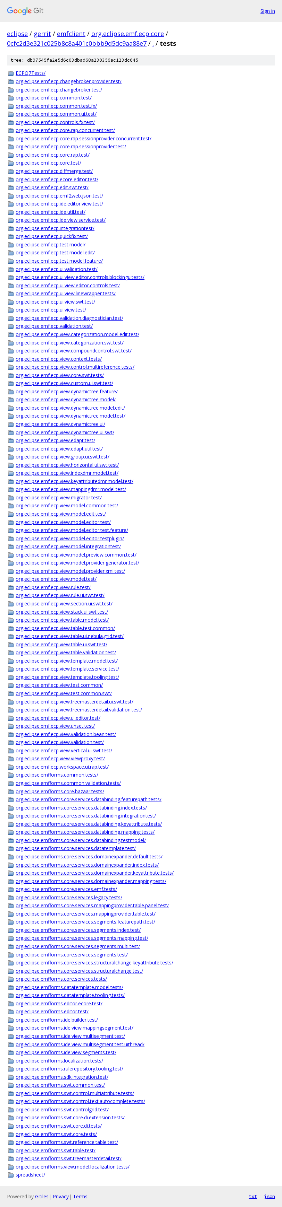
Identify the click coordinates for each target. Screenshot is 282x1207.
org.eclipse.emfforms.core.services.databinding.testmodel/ (81, 840)
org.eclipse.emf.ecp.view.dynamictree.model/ (66, 399)
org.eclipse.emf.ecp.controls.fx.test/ (55, 122)
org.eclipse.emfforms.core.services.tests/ (61, 979)
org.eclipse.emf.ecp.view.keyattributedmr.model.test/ (74, 481)
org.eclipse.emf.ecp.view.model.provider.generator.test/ (77, 562)
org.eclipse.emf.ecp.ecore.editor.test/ (57, 179)
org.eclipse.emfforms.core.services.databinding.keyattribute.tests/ (89, 824)
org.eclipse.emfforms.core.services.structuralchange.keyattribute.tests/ (94, 962)
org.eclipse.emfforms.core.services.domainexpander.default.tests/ (89, 856)
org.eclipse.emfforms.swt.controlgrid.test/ (62, 1109)
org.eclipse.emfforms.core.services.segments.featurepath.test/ (85, 921)
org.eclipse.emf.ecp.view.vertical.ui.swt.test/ (64, 750)
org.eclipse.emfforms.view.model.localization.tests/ (73, 1166)
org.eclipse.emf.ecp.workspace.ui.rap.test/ (62, 766)
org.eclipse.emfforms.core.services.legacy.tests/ (69, 897)
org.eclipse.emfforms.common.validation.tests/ (68, 783)
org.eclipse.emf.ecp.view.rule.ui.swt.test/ (60, 595)
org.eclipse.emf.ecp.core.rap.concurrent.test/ (65, 130)
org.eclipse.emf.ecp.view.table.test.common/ (65, 628)
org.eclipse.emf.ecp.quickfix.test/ (52, 236)
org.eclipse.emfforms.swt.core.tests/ (56, 1134)
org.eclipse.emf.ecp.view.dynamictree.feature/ (67, 391)
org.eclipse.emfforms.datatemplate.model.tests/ (69, 987)
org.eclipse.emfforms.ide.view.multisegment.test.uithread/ (80, 1044)
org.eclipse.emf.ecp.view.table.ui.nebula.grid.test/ (70, 636)
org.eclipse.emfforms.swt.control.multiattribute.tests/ (75, 1093)
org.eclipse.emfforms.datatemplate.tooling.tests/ (70, 995)
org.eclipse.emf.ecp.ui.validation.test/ (57, 269)
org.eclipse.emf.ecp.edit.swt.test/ (52, 187)
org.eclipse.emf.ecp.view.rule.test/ (53, 587)
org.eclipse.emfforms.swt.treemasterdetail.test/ (69, 1158)
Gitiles (42, 1196)
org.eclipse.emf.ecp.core (127, 33)
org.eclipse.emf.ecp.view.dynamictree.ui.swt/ (65, 432)
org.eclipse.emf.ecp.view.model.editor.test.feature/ (72, 530)
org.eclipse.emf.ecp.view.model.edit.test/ (61, 513)
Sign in (267, 11)
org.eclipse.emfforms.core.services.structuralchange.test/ (79, 971)
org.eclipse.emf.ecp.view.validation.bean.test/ (66, 734)
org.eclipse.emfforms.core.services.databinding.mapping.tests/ (85, 832)
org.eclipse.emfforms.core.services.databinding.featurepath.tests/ (88, 799)
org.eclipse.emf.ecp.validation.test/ (54, 326)
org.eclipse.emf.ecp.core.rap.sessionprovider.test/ (71, 146)
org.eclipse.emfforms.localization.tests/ (59, 1060)
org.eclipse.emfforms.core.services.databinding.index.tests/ (81, 807)
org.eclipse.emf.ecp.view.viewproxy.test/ (60, 758)
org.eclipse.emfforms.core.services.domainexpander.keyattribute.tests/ (95, 872)
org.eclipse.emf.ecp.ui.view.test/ (51, 309)
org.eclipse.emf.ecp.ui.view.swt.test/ (55, 301)
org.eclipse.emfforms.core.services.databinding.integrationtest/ (86, 815)
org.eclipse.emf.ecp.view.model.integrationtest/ (68, 546)
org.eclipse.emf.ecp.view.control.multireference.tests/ (75, 367)
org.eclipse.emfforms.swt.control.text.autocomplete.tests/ (80, 1101)
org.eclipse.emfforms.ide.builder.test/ (57, 1019)
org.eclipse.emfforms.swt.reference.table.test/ (67, 1142)
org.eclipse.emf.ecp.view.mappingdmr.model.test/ (71, 489)
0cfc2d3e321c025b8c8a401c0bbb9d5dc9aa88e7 (77, 43)
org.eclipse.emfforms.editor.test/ (52, 1011)
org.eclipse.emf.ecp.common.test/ (54, 97)
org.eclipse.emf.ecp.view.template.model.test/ (67, 660)
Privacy (61, 1196)
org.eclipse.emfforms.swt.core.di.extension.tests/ (70, 1117)
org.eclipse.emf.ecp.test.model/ (50, 244)
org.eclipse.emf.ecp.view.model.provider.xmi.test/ (70, 571)
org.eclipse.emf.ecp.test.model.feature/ (59, 260)
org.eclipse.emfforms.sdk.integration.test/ (62, 1077)
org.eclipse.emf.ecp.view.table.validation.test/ (66, 652)
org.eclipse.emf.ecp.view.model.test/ (56, 579)
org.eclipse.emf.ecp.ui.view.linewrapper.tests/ (66, 293)
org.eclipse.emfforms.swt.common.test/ (60, 1085)
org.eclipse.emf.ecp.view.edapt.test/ (55, 440)
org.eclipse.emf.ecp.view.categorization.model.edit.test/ (77, 334)
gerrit (42, 33)
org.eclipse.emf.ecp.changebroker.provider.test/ (69, 81)
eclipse (17, 33)
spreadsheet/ (30, 1174)
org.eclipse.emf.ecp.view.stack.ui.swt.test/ (62, 612)
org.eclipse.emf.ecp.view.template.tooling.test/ (67, 677)
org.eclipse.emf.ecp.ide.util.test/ (50, 212)
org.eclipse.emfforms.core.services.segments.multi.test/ (78, 946)
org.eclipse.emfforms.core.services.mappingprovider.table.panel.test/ (92, 905)
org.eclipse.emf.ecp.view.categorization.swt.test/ (70, 342)
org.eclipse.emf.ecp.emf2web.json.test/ (59, 195)
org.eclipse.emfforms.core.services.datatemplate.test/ (76, 848)
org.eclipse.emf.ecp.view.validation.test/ (60, 742)
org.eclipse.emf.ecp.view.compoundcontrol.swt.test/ (74, 350)
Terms (80, 1196)
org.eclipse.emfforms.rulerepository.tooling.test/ (69, 1068)
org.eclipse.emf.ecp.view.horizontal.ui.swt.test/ (67, 465)
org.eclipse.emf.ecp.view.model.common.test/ (67, 505)
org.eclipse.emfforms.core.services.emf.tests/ (66, 889)
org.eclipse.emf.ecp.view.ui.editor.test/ (58, 718)
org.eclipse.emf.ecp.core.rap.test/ (53, 154)
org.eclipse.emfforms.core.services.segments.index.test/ (78, 930)
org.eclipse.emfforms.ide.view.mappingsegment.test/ (74, 1027)
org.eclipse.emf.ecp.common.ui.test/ (56, 114)
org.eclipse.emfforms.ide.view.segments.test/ (66, 1052)
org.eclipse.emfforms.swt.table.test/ (56, 1150)
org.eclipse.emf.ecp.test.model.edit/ (55, 252)
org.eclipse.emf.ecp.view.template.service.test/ (67, 668)
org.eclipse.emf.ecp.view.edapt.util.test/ (59, 448)
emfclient (71, 33)
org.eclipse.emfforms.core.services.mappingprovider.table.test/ (86, 913)
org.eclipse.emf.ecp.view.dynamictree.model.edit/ (70, 407)
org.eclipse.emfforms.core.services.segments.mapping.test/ (82, 938)
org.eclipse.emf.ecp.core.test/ (48, 162)
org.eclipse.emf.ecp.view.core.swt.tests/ (60, 375)
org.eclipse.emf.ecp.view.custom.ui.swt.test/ (64, 383)
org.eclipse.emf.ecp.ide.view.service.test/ (61, 220)
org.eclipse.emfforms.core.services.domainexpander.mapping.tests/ (91, 881)
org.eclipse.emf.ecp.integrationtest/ (55, 228)
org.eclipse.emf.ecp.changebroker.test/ (59, 89)
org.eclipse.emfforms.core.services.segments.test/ (72, 954)
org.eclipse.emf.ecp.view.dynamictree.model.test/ (70, 415)
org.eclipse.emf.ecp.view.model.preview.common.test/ (76, 554)
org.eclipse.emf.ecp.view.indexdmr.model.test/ (67, 473)
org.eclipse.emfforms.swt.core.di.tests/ (59, 1125)
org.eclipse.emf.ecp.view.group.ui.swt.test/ (62, 456)
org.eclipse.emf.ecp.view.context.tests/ (59, 359)
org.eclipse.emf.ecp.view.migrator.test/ (59, 497)
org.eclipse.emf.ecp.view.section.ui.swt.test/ (64, 603)
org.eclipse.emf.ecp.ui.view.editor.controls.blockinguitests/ (80, 277)
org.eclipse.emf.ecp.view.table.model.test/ (62, 619)
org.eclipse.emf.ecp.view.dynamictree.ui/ (60, 424)
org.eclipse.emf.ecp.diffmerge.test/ (54, 171)
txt (253, 1196)
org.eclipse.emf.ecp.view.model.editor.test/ (63, 522)
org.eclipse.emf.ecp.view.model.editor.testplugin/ (70, 538)
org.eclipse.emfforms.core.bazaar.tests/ (60, 791)
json (269, 1196)
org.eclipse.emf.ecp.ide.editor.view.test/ (59, 203)
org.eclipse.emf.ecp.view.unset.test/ (55, 726)
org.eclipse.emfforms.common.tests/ (57, 774)
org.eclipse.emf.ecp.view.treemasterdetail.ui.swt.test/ (74, 701)
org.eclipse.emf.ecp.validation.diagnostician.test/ (69, 318)
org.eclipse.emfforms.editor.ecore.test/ (59, 1003)
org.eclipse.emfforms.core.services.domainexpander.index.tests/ (87, 864)
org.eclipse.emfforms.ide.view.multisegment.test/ (70, 1036)
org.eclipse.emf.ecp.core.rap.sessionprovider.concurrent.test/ (83, 138)
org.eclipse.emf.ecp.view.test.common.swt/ (64, 693)
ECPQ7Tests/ (30, 73)
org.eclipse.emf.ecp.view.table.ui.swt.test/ (61, 644)
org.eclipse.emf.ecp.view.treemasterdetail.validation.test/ (79, 709)
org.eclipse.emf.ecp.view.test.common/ (59, 685)
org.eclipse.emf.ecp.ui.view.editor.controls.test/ (68, 285)
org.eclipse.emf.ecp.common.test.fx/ (56, 106)
